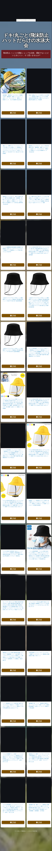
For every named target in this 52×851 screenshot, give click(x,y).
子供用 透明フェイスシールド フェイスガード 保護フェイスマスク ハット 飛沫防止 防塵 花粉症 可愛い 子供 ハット (39, 654)
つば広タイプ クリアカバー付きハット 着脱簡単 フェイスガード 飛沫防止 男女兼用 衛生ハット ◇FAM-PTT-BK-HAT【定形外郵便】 (13, 299)
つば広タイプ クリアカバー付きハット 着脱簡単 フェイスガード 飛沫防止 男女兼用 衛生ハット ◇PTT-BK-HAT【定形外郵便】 (13, 350)
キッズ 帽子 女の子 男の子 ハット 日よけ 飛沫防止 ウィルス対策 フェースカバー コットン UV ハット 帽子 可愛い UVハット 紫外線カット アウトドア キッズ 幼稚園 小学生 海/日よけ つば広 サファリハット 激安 (39, 199)
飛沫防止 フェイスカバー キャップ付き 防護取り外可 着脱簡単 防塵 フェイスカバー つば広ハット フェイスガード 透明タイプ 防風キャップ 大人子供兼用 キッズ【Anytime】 (39, 148)
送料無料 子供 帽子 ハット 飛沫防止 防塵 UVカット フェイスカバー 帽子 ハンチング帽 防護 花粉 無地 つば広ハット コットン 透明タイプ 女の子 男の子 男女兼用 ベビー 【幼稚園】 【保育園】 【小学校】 (39, 807)
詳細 (13, 113)
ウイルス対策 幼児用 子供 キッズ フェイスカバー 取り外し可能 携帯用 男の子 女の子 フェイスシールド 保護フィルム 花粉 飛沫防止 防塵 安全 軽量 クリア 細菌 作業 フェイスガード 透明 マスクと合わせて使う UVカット (39, 402)
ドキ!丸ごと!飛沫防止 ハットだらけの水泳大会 (26, 40)
